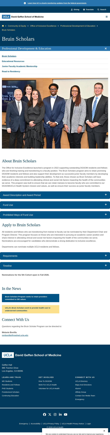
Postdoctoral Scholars (10, 392)
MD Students (7, 381)
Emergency (79, 399)
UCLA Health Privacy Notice (73, 424)
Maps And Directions (83, 385)
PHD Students (7, 388)
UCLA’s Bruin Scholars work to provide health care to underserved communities (27, 309)
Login (88, 424)
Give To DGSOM (45, 381)
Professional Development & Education (77, 26)
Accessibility (35, 424)
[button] (88, 9)
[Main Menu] (106, 16)
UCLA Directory (81, 381)
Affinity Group (80, 392)
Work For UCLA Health (48, 385)
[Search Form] (102, 9)
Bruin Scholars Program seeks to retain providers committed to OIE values (26, 298)
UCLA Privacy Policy (51, 424)
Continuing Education (10, 396)
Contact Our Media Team (85, 396)
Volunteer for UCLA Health (49, 388)
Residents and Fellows (11, 385)
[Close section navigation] (105, 48)
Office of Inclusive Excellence (43, 26)
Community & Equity (17, 26)
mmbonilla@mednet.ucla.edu (15, 335)
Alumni (78, 388)
